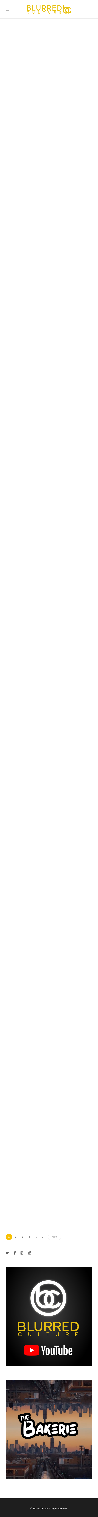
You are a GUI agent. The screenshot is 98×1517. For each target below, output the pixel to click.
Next (54, 1237)
